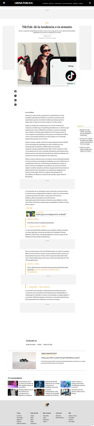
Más (70, 413)
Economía (45, 3)
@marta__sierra (33, 264)
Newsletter (46, 415)
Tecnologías (57, 3)
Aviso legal (71, 421)
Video (44, 417)
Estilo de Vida (34, 413)
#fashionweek (45, 270)
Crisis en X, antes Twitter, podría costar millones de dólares (86, 149)
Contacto (71, 419)
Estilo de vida (47, 344)
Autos (31, 419)
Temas (18, 413)
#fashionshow (55, 270)
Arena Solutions (60, 417)
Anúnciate (58, 415)
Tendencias (33, 423)
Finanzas (75, 3)
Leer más (29, 208)
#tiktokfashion (32, 272)
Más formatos (47, 413)
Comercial (59, 413)
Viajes (32, 421)
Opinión (81, 3)
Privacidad (71, 417)
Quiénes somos (73, 415)
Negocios (51, 3)
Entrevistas (46, 419)
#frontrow (37, 270)
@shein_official (33, 219)
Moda (47, 23)
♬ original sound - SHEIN (36, 226)
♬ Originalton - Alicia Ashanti (38, 287)
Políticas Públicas (67, 3)
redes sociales (30, 344)
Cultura (32, 415)
